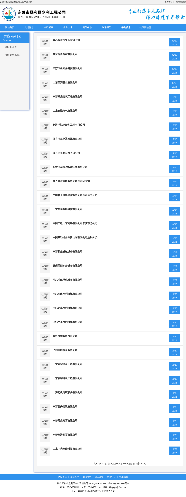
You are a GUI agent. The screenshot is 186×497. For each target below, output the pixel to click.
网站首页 (9, 27)
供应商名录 (11, 47)
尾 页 (132, 463)
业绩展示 (48, 27)
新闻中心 (87, 27)
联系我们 (106, 27)
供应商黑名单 (12, 55)
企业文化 (68, 27)
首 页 (110, 463)
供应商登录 (181, 2)
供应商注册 (169, 2)
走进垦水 (29, 27)
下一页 (125, 463)
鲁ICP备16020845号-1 (118, 483)
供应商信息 (145, 27)
